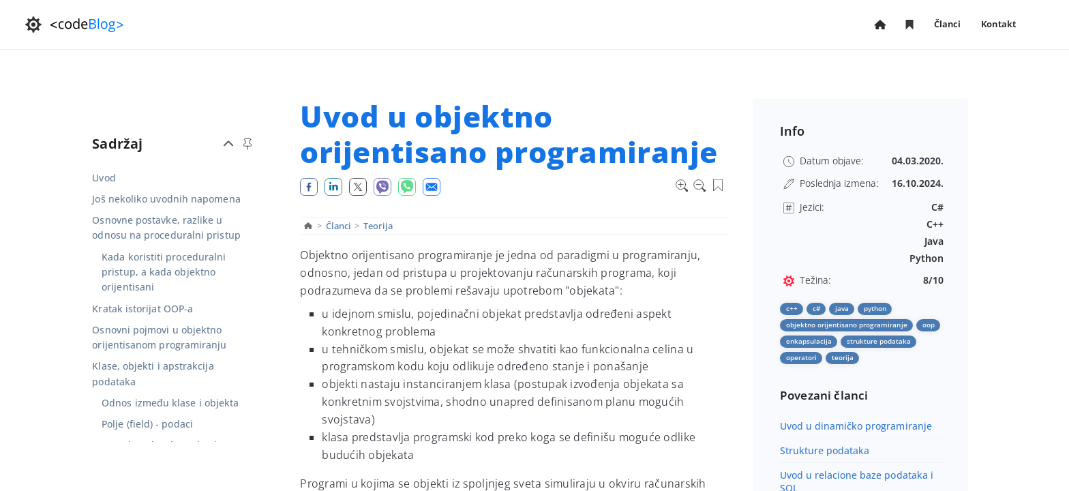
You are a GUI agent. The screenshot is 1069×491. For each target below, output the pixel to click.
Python (875, 308)
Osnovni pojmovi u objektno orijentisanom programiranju (159, 337)
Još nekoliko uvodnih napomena (166, 198)
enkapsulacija (809, 341)
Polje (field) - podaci (147, 423)
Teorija (378, 226)
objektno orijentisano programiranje (846, 324)
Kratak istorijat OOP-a (142, 308)
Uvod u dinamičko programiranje (856, 425)
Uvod (103, 177)
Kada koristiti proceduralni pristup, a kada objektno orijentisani (164, 272)
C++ (792, 308)
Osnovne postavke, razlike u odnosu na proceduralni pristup (166, 227)
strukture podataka (879, 341)
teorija (843, 357)
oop (928, 324)
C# (816, 308)
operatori (801, 357)
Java (842, 308)
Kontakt (998, 24)
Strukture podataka (825, 450)
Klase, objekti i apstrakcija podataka (152, 373)
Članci (947, 25)
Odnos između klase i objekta (170, 402)
